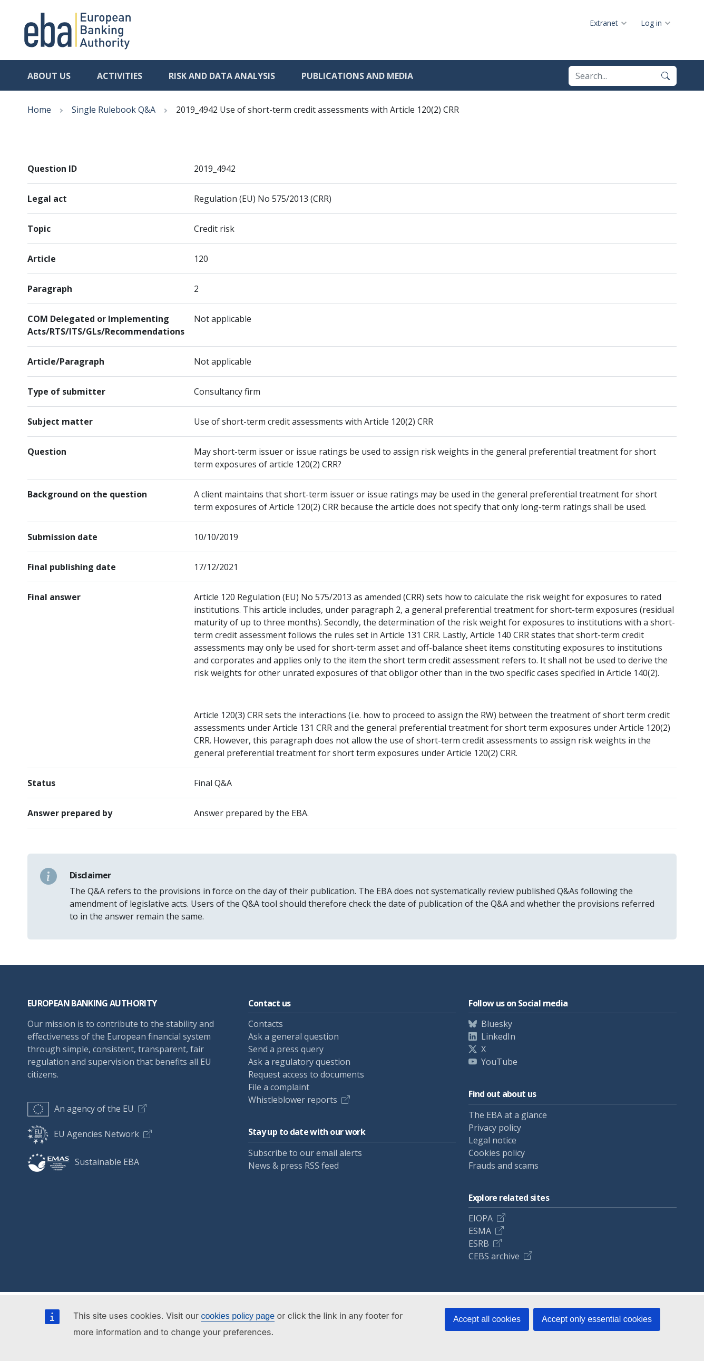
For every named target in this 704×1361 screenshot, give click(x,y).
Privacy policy (494, 1127)
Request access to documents (306, 1074)
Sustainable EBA (83, 1162)
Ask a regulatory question (299, 1062)
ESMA (479, 1231)
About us (49, 76)
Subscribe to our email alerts (305, 1153)
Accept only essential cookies (597, 1319)
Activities (119, 76)
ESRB (478, 1243)
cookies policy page (238, 1315)
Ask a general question (293, 1036)
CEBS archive (494, 1256)
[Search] (665, 76)
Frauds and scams (503, 1165)
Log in (651, 23)
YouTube (499, 1062)
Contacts (265, 1024)
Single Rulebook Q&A (113, 109)
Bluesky (496, 1024)
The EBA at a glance (507, 1115)
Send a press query (286, 1049)
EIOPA (480, 1218)
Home (39, 109)
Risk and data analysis (222, 76)
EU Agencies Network (83, 1134)
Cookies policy (496, 1153)
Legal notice (492, 1140)
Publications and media (357, 76)
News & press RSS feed (293, 1165)
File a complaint (278, 1087)
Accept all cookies (487, 1319)
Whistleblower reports (292, 1099)
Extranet (604, 23)
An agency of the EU (80, 1108)
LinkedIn (498, 1036)
